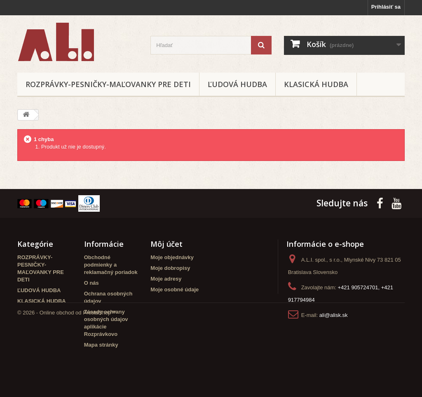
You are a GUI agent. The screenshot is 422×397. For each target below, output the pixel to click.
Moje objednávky (172, 257)
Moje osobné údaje (174, 289)
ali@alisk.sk (333, 315)
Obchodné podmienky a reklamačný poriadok (111, 264)
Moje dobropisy (170, 268)
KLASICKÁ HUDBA (316, 84)
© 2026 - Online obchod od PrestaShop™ (66, 374)
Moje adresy (165, 279)
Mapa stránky (101, 345)
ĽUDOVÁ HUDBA (237, 84)
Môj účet (166, 244)
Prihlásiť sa (386, 7)
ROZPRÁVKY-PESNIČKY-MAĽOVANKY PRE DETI (108, 84)
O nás (91, 283)
